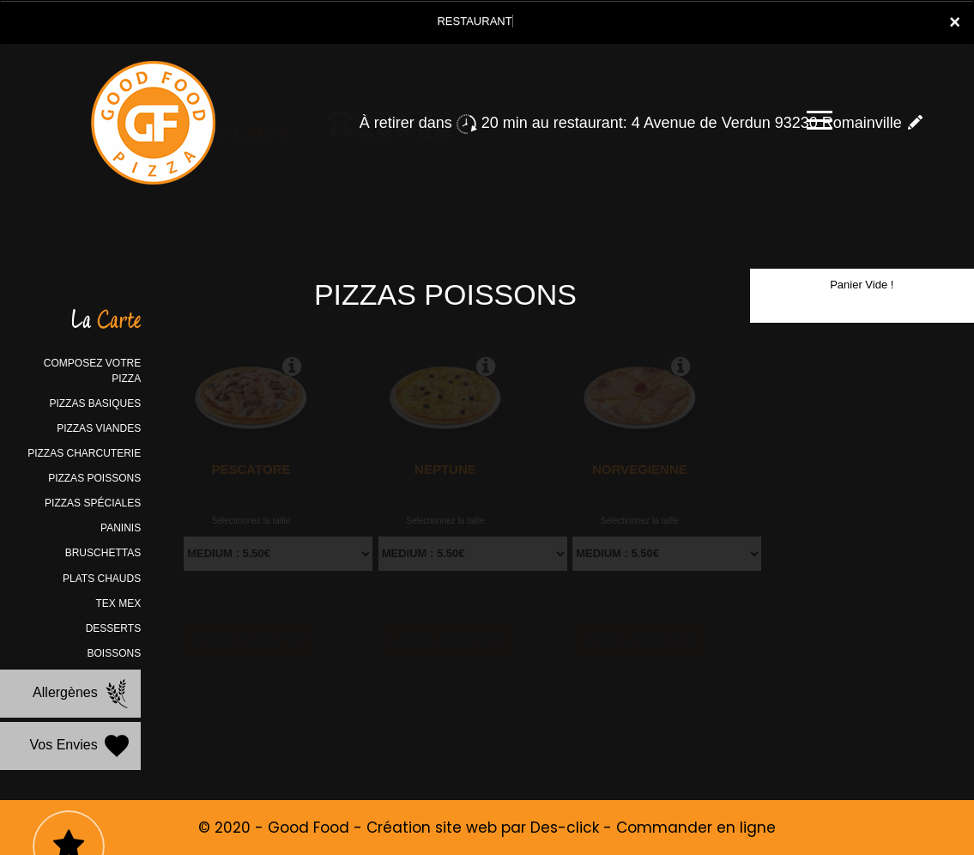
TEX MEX (118, 603)
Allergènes (82, 693)
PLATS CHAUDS (102, 579)
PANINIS (120, 528)
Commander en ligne (696, 827)
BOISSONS (114, 653)
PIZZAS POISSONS (94, 478)
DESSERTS (113, 628)
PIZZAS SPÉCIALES (93, 503)
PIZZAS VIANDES (99, 428)
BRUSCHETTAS (103, 553)
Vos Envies (81, 746)
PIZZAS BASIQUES (95, 403)
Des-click (564, 827)
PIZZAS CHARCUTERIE (84, 453)
